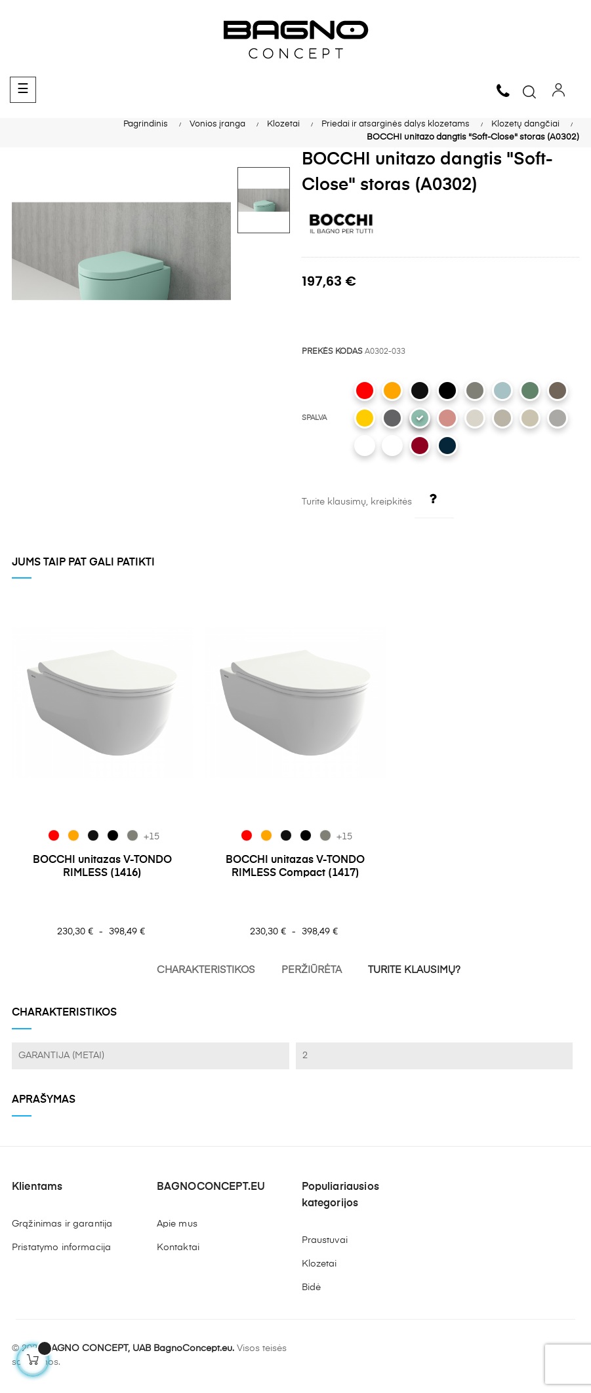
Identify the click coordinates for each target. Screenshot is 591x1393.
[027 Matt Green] (530, 390)
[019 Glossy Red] (364, 390)
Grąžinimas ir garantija (62, 1224)
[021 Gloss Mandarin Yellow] (364, 418)
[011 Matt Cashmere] (502, 418)
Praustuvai (325, 1240)
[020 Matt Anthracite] (392, 418)
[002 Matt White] (364, 445)
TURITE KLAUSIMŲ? (414, 970)
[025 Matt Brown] (557, 390)
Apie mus (177, 1224)
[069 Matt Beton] (474, 390)
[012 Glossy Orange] (392, 390)
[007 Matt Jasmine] (530, 418)
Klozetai (319, 1264)
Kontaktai (178, 1247)
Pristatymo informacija (61, 1247)
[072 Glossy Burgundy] (419, 445)
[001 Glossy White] (392, 445)
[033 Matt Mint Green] (419, 418)
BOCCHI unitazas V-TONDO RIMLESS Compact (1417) (295, 867)
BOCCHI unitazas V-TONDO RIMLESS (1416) (102, 867)
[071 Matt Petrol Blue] (447, 445)
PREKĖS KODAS (332, 352)
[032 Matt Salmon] (447, 418)
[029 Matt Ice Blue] (502, 390)
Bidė (311, 1287)
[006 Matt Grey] (557, 418)
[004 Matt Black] (447, 390)
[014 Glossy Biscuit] (474, 418)
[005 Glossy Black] (419, 390)
